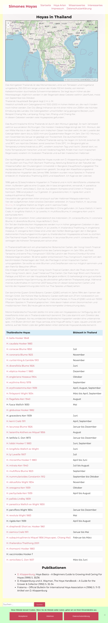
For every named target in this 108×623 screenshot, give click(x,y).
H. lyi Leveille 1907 (16, 454)
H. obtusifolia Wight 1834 (20, 482)
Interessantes (95, 5)
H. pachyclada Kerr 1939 (19, 493)
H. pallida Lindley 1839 (18, 499)
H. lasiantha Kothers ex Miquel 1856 (25, 432)
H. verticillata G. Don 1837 (20, 560)
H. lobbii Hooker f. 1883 (18, 443)
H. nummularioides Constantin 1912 (25, 476)
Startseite (45, 5)
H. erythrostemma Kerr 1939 (21, 388)
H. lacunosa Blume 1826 (19, 427)
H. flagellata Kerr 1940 (18, 399)
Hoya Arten (60, 5)
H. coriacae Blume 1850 (19, 349)
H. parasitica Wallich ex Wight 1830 (25, 504)
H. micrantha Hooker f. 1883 (21, 460)
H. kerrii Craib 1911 (16, 421)
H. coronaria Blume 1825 (19, 354)
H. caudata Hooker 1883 (19, 343)
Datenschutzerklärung (79, 8)
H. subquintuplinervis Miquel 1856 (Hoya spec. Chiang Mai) (38, 537)
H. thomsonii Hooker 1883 (20, 548)
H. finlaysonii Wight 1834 (19, 393)
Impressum (57, 8)
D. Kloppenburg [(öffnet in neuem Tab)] (26, 574)
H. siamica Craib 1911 (17, 532)
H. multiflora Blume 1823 (19, 471)
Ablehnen (50, 616)
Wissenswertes (77, 5)
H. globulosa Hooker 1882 (20, 410)
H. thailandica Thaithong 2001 (22, 543)
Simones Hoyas (23, 6)
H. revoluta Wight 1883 (18, 515)
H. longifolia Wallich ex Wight (22, 449)
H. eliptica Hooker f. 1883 (19, 371)
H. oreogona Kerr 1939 (18, 487)
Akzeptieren (23, 616)
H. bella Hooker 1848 (17, 338)
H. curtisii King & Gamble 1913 (22, 360)
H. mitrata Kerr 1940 (17, 465)
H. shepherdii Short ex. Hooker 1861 (25, 526)
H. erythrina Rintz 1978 (18, 382)
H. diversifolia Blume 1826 (20, 366)
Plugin (94, 80)
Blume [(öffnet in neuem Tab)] (9, 205)
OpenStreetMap (73, 80)
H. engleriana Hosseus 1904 (21, 377)
